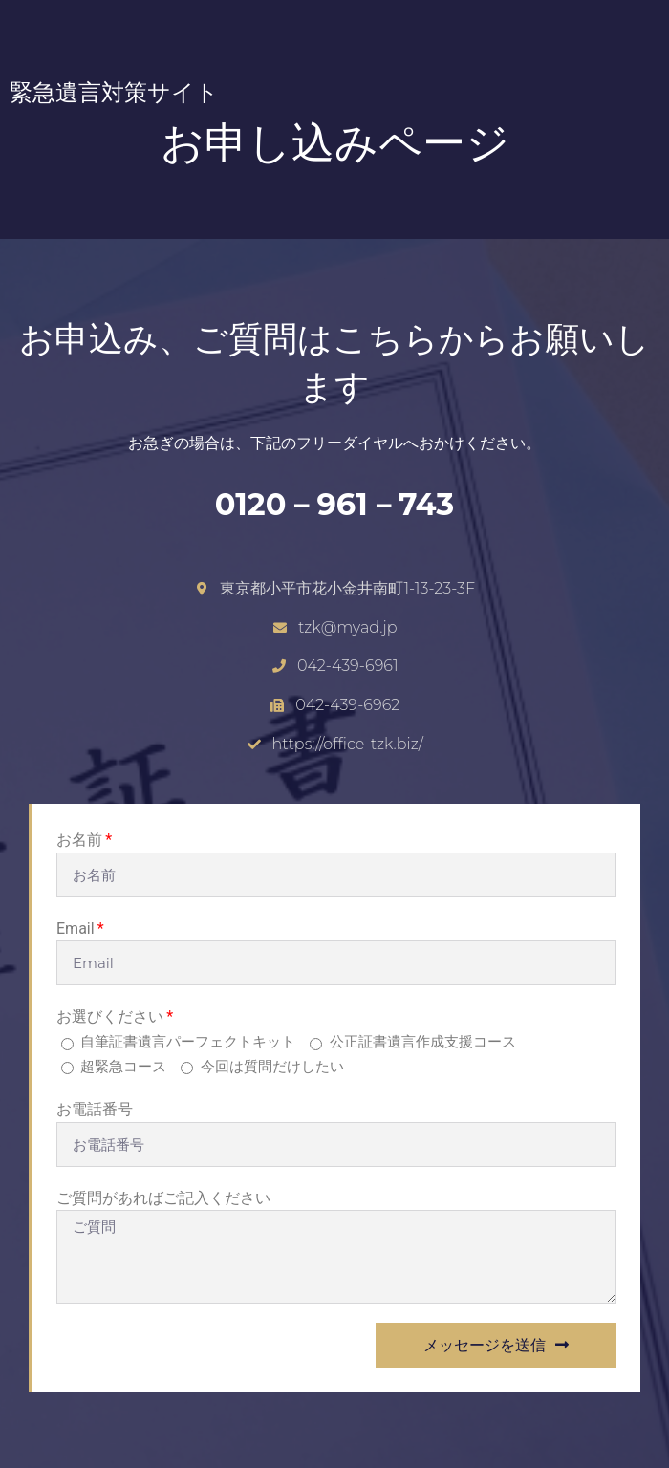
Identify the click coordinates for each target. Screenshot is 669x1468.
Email (75, 928)
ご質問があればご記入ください (163, 1198)
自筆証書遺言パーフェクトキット (187, 1041)
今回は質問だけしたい (272, 1066)
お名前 (79, 840)
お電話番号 (94, 1109)
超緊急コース (123, 1066)
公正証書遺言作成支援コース (423, 1041)
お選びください (109, 1016)
